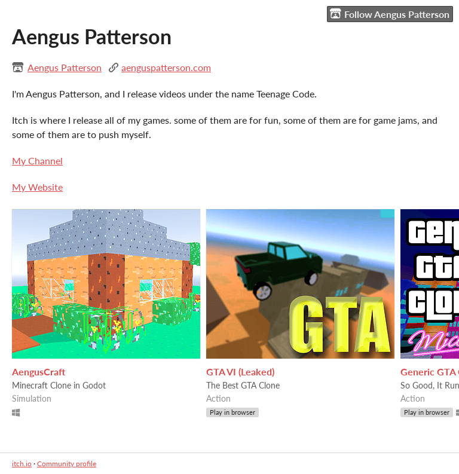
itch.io (22, 463)
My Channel (37, 160)
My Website (37, 186)
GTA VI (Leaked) (240, 371)
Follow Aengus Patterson (389, 14)
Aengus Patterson (64, 67)
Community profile (66, 463)
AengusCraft (38, 371)
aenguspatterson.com (166, 67)
